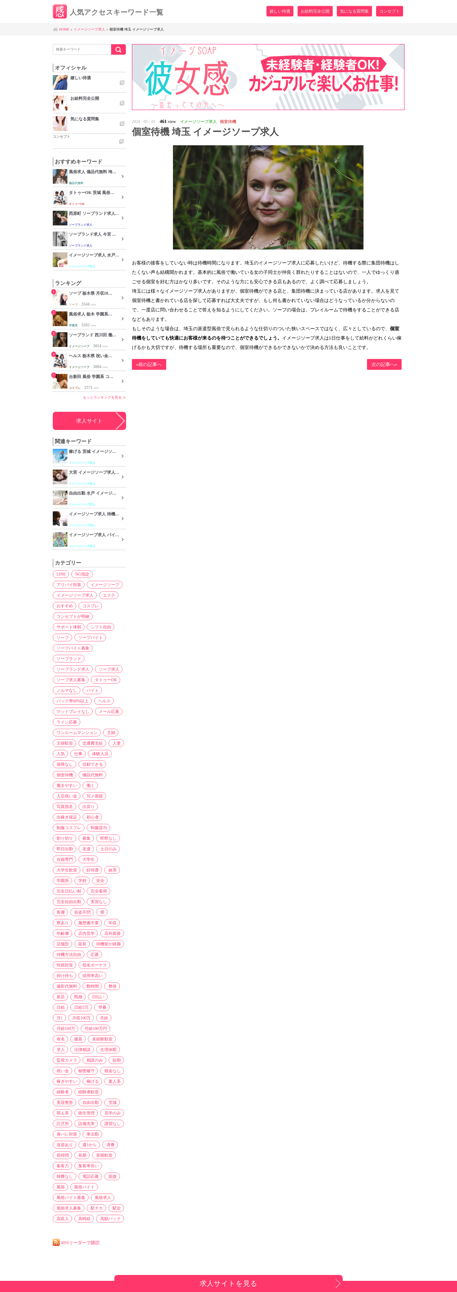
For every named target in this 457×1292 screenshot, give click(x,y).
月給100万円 (67, 1028)
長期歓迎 (102, 1155)
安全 (98, 880)
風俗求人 (102, 1197)
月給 (87, 1018)
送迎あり (64, 1145)
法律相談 (110, 1039)
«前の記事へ (149, 364)
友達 (85, 849)
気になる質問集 (354, 11)
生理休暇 (64, 1050)
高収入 (62, 1219)
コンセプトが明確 (72, 616)
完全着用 (97, 891)
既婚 (77, 997)
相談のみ (64, 1060)
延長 (81, 944)
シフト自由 (99, 627)
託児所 (62, 1123)
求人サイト (89, 421)
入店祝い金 (66, 796)
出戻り (87, 806)
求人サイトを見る (228, 1283)
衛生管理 (85, 1113)
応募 (93, 954)
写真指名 (64, 806)
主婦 (110, 733)
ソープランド (68, 659)
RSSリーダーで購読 (81, 1242)
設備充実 (85, 1123)
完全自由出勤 (68, 902)
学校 (81, 880)
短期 (85, 1060)
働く (89, 785)
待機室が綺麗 (106, 944)
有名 (91, 1028)
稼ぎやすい (66, 1081)
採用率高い (91, 976)
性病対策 (64, 965)
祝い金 (104, 1060)
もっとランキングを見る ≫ (104, 397)
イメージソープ (103, 585)
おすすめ (64, 606)
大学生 (87, 859)
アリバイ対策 (68, 585)
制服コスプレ (68, 828)
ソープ (62, 637)
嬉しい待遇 (280, 11)
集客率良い (87, 1166)
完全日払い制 (68, 891)
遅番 (108, 1145)
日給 (115, 997)
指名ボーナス (93, 965)
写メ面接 (93, 796)
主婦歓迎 (64, 743)
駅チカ (95, 1208)
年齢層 (62, 933)
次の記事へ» (384, 364)
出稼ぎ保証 (66, 817)
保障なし (64, 764)
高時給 (83, 1219)
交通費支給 (91, 743)
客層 (60, 912)
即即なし (106, 838)
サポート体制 (68, 627)
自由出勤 (89, 1102)
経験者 (62, 1092)
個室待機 (64, 775)
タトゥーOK (105, 680)
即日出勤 (64, 849)
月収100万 (65, 1018)
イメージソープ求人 (74, 595)
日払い (96, 997)
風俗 (60, 1187)
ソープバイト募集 (72, 648)
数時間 (91, 986)
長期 (81, 1155)
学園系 (62, 880)
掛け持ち (64, 976)
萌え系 (62, 1113)
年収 (110, 923)
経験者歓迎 (87, 1092)
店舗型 (62, 944)
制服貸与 (97, 828)
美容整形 (64, 1102)
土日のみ (106, 849)
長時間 (62, 1155)
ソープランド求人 (72, 669)
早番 (83, 1007)
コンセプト (389, 11)
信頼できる (91, 764)
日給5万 (63, 1007)
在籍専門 (64, 859)
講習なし (110, 1123)
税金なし (89, 1071)
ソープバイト (89, 637)
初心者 (91, 817)
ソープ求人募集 (70, 680)
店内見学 (85, 933)
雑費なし (64, 1176)
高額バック (108, 1219)
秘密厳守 (64, 1071)
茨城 (110, 1102)
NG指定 (81, 574)
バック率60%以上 (72, 701)
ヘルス (103, 701)
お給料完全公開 (315, 11)
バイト (91, 690)
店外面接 (110, 933)
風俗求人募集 (68, 1208)
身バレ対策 (66, 1134)
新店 (60, 997)
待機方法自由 (68, 954)
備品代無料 (91, 775)
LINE (60, 574)
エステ (108, 595)
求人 (89, 1039)
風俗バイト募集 (70, 1197)
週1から (88, 1145)
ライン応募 (66, 722)
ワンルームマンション (76, 733)
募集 (85, 838)
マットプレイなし (72, 711)
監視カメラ (91, 1050)
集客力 (62, 1166)
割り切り (64, 838)
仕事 (77, 754)
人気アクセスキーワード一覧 (110, 12)
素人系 (112, 1081)
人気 (60, 754)
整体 (110, 986)
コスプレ (89, 606)
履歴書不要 (87, 923)
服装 (108, 1028)
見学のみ (110, 1113)
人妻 (115, 743)
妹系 (110, 870)
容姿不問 (81, 912)
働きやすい (66, 785)
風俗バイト (83, 1187)
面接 (110, 1176)
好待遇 (91, 870)
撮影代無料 (66, 986)
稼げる (91, 1081)
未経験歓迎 (66, 1039)
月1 (99, 1007)
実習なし (97, 902)
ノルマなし (66, 690)
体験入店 (98, 754)
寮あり (62, 923)
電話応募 (89, 1176)
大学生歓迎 (66, 870)
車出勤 (91, 1134)
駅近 (115, 1208)
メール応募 (108, 711)
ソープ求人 (108, 669)
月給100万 (109, 1018)
